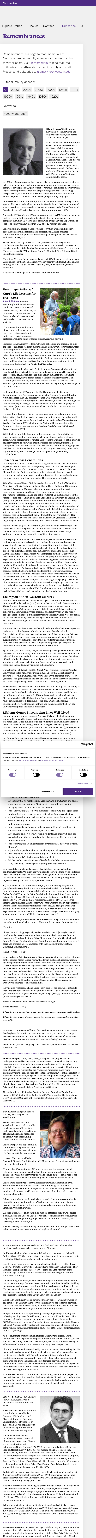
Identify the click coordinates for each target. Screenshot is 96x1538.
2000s (39, 89)
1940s (31, 96)
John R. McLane (11, 301)
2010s (27, 89)
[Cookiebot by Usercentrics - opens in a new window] (82, 745)
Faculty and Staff (15, 113)
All (5, 89)
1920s (54, 96)
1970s (74, 89)
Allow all (78, 791)
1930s (43, 96)
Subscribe (69, 26)
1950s (19, 96)
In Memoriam (39, 63)
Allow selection (47, 791)
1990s (51, 89)
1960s (8, 96)
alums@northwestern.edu (54, 71)
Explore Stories (13, 26)
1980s (63, 89)
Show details (82, 784)
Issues (34, 26)
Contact (48, 26)
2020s (15, 89)
